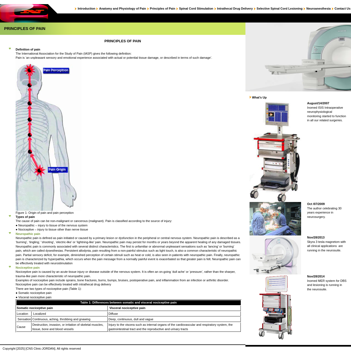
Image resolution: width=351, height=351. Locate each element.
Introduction (86, 8)
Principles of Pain (162, 8)
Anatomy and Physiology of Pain (122, 8)
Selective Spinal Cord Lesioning (279, 8)
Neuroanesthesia (318, 8)
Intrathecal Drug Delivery (235, 8)
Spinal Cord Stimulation (196, 8)
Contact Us (342, 8)
